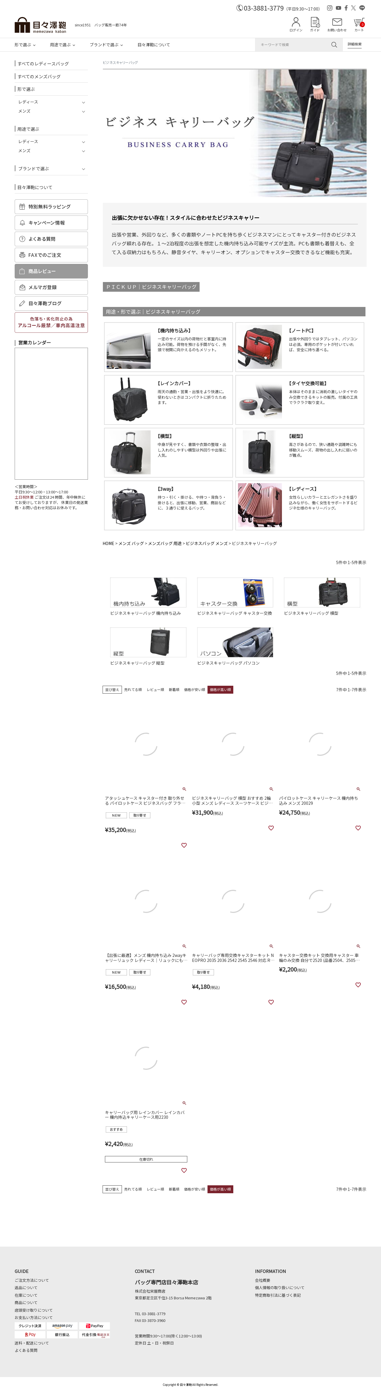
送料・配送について (32, 1343)
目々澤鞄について (153, 44)
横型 (164, 435)
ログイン (296, 30)
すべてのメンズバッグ (39, 76)
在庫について (26, 1295)
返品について (26, 1287)
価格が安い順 (194, 689)
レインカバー (174, 383)
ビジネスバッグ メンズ (207, 543)
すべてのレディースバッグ (43, 63)
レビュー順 (155, 689)
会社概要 (262, 1280)
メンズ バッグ (131, 543)
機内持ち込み (174, 330)
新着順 (174, 689)
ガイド (315, 30)
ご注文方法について (32, 1280)
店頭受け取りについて (34, 1310)
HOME (108, 543)
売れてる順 (133, 689)
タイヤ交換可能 (307, 383)
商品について (26, 1302)
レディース (302, 488)
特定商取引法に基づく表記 (278, 1295)
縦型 (296, 435)
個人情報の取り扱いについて (280, 1287)
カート (359, 27)
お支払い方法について (34, 1317)
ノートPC (301, 330)
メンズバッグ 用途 (165, 543)
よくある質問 (26, 1350)
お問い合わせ (337, 30)
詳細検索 (355, 43)
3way (165, 488)
